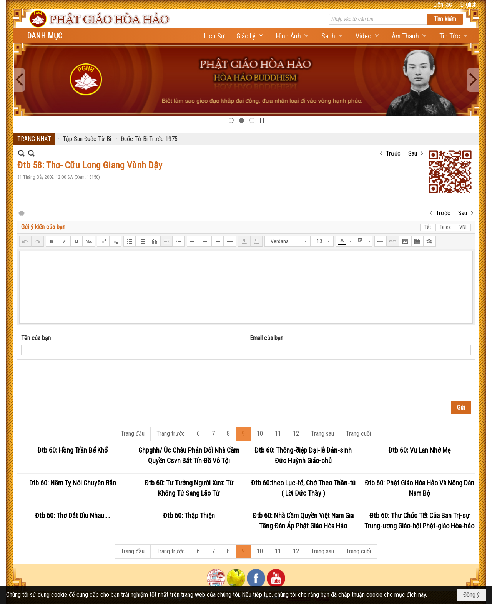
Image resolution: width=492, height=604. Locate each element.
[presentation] (79, 379)
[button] (250, 35)
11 (278, 433)
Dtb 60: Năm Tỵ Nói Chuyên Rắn (72, 483)
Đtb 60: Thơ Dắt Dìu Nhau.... (72, 515)
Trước (393, 153)
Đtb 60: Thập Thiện (189, 515)
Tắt (427, 227)
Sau (412, 153)
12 (296, 433)
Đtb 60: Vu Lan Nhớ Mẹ (419, 450)
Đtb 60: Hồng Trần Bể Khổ (72, 450)
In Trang (21, 213)
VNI (463, 227)
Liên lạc (442, 4)
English (468, 4)
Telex (445, 227)
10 (260, 433)
